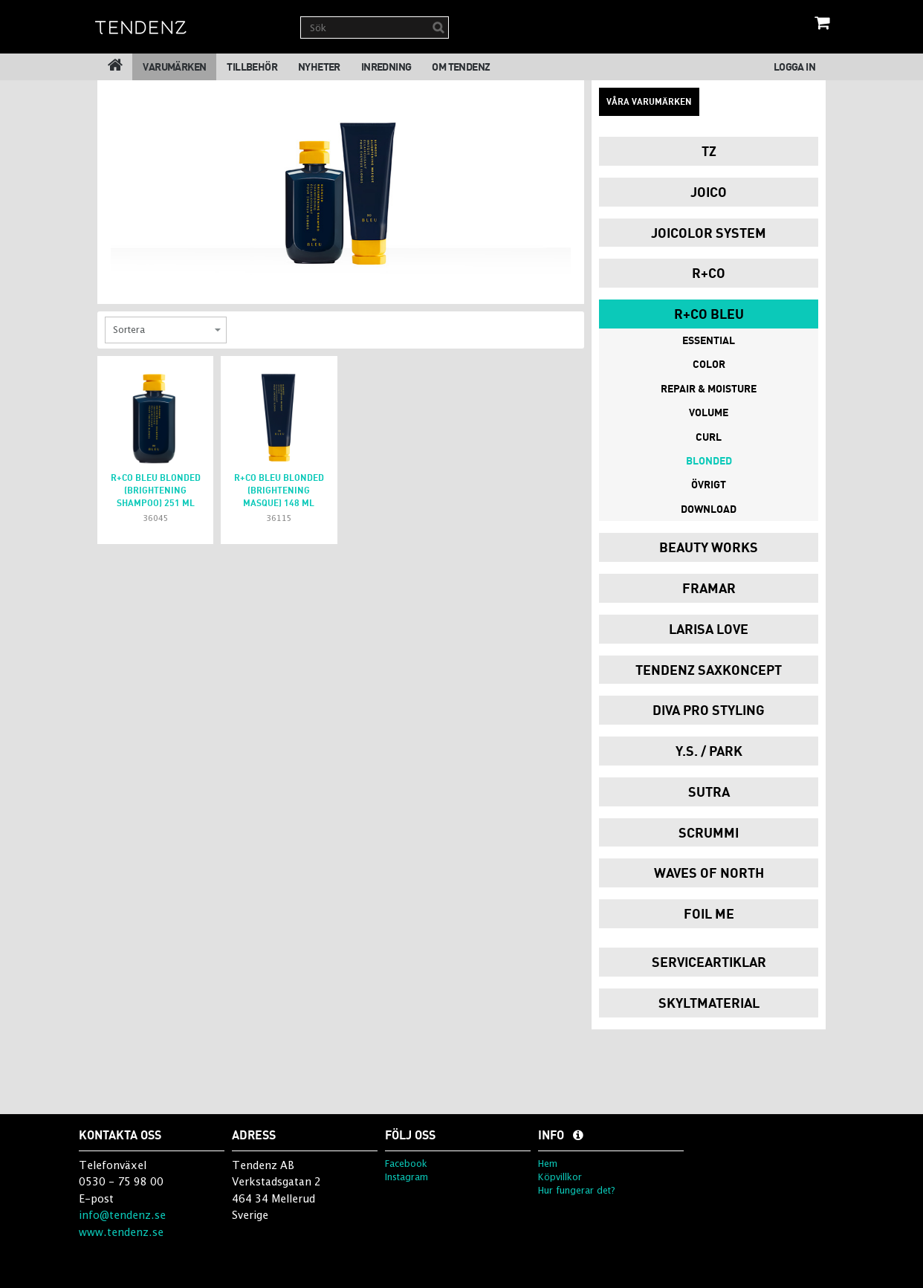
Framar (709, 588)
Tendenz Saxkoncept (708, 669)
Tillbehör (252, 66)
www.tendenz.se (121, 1232)
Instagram (406, 1176)
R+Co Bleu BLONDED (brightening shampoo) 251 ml (156, 490)
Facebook (406, 1163)
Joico (708, 192)
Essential (708, 340)
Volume (708, 412)
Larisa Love (708, 629)
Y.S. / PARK (709, 750)
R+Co (708, 273)
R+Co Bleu (709, 313)
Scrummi (709, 832)
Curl (709, 436)
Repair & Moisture (709, 388)
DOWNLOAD (708, 508)
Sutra (709, 791)
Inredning (386, 66)
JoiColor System (708, 232)
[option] (341, 184)
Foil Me (709, 913)
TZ (709, 151)
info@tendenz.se (122, 1214)
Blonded (709, 460)
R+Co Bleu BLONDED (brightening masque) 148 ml (279, 490)
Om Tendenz (461, 66)
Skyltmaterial (709, 1002)
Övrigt (708, 484)
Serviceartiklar (709, 962)
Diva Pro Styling (708, 710)
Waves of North (709, 872)
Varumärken (174, 66)
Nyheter (319, 66)
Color (709, 363)
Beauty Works (708, 547)
